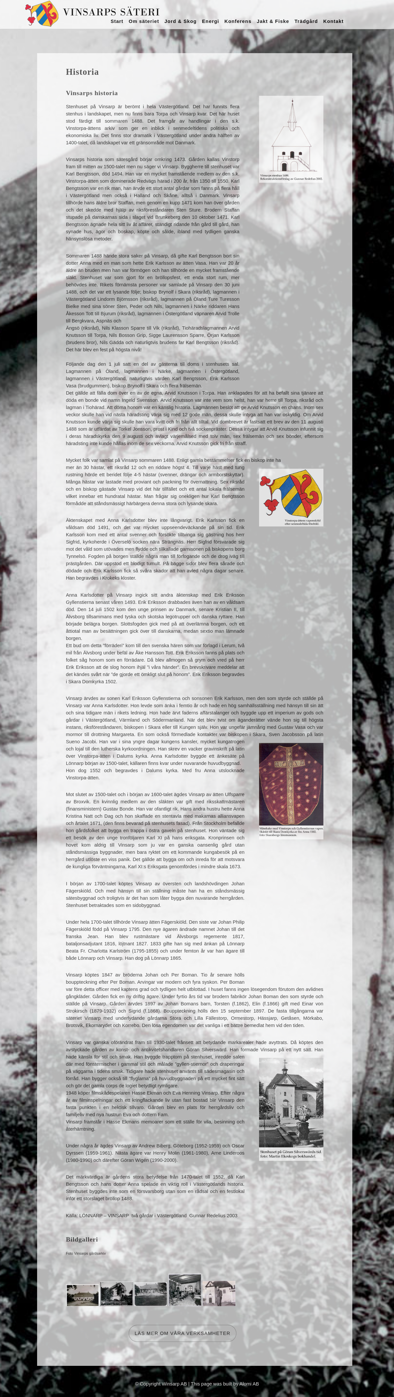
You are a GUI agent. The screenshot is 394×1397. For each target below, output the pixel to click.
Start (117, 21)
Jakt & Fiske (273, 21)
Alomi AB (249, 1384)
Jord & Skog (180, 21)
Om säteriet (144, 21)
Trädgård (306, 21)
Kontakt (333, 21)
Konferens (238, 21)
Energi (210, 21)
